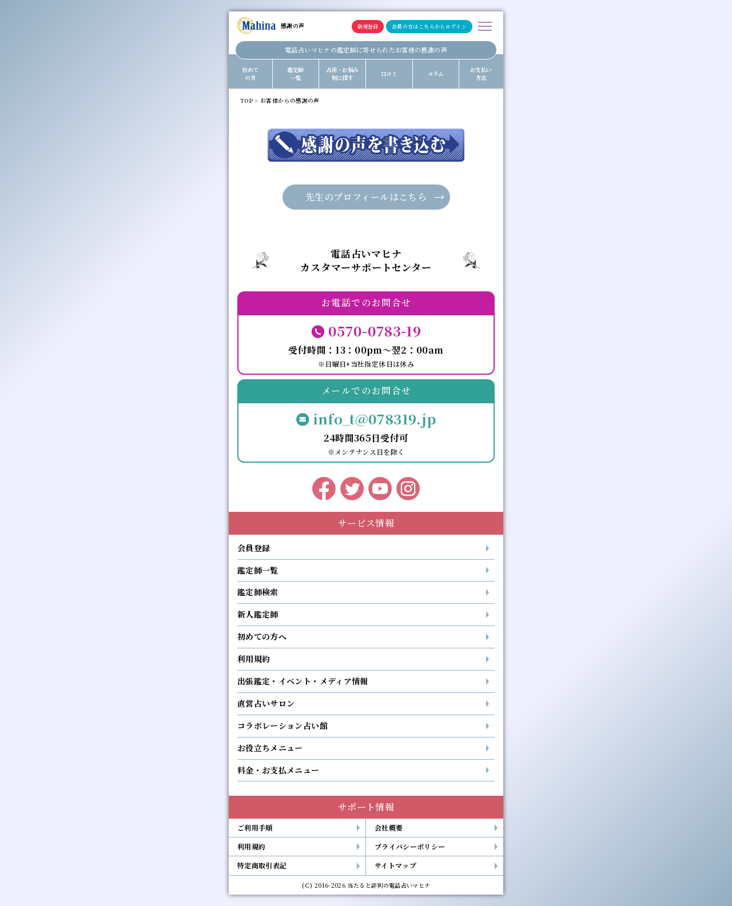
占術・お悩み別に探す (342, 74)
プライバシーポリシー (410, 846)
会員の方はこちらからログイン (429, 26)
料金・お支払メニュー (278, 770)
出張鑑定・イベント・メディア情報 (302, 681)
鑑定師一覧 (296, 74)
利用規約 (253, 658)
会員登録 (253, 548)
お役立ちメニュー (270, 747)
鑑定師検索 (258, 592)
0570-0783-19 (374, 330)
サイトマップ (395, 865)
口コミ (389, 74)
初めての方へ (262, 636)
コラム (436, 74)
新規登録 (367, 26)
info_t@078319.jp (374, 418)
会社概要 (389, 827)
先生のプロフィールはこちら (366, 196)
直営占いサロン (266, 703)
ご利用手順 (255, 827)
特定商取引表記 (262, 865)
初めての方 (250, 74)
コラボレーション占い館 (282, 725)
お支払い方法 (481, 74)
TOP (246, 101)
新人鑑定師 (258, 614)
